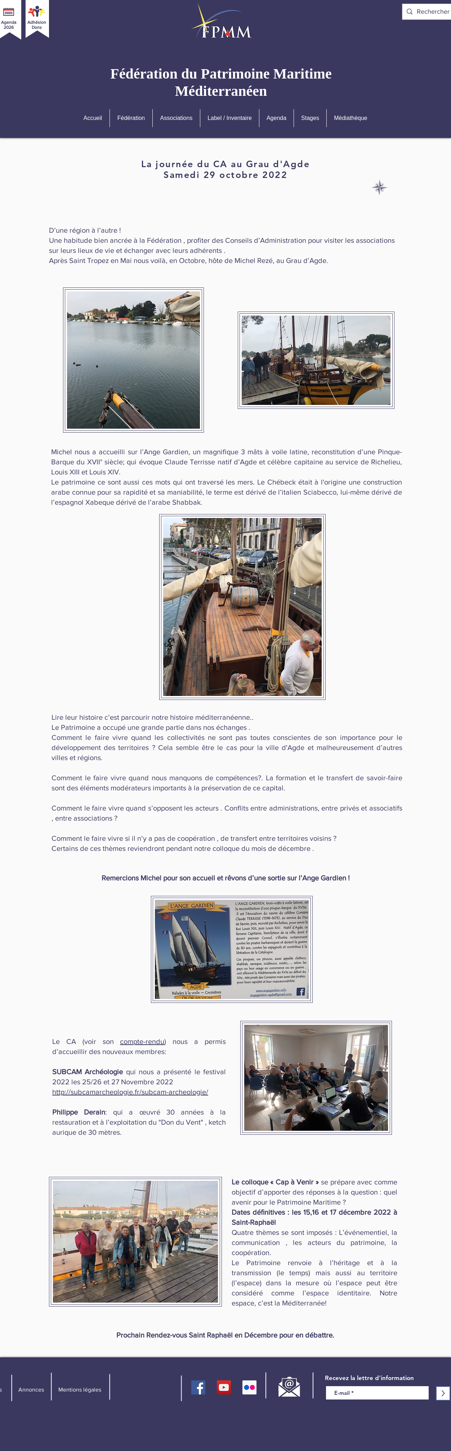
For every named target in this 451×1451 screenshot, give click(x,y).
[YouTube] (224, 1387)
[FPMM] (198, 1387)
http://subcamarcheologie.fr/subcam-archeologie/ (130, 1092)
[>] (443, 1393)
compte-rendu (142, 1041)
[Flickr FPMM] (249, 1387)
